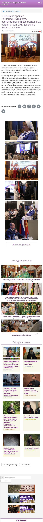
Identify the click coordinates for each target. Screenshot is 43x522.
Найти (6, 481)
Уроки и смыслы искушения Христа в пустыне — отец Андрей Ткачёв (31, 391)
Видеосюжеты (8, 397)
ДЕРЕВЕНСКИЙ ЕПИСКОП (32, 448)
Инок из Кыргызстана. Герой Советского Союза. (31, 416)
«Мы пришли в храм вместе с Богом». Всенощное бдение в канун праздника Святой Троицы (21, 317)
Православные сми (30, 419)
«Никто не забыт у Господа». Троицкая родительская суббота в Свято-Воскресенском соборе (21, 334)
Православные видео (30, 395)
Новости (17, 11)
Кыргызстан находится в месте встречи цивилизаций (31, 363)
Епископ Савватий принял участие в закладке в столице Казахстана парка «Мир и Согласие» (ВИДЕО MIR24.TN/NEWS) (11, 365)
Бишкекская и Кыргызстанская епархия (14, 3)
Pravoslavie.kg (8, 11)
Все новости (25, 465)
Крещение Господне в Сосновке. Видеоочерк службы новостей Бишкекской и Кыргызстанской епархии (11, 392)
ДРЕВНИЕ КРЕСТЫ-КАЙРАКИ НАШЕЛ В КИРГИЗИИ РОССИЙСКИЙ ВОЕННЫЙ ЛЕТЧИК (11, 450)
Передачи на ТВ (8, 369)
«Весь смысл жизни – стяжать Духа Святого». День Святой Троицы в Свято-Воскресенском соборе (21, 280)
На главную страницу (10, 465)
